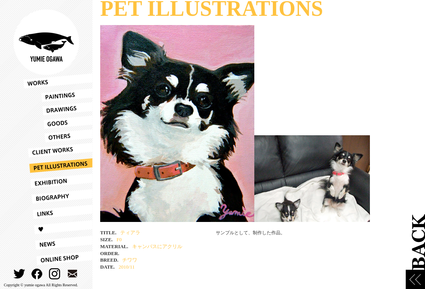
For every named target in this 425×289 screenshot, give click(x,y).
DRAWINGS (57, 109)
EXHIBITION (57, 181)
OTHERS (57, 136)
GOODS (57, 122)
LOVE (57, 227)
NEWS (57, 242)
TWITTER (19, 273)
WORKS (57, 81)
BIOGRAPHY (57, 196)
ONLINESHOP (57, 258)
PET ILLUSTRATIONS (57, 165)
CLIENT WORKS (57, 150)
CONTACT (73, 273)
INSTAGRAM (55, 273)
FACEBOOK (37, 273)
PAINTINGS (57, 95)
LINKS (57, 212)
